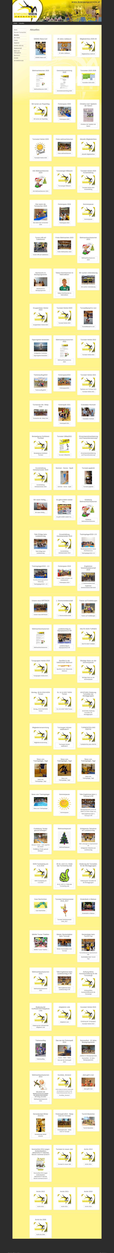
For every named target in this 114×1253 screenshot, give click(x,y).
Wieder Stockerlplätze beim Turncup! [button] (64, 949)
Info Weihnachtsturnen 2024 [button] (40, 191)
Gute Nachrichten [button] (40, 910)
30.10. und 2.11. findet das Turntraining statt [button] (64, 885)
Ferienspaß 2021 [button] (64, 423)
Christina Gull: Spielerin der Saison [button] (88, 125)
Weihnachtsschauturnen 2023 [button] (88, 258)
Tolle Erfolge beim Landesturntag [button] (41, 552)
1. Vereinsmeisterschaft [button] (64, 615)
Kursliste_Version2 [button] (64, 1095)
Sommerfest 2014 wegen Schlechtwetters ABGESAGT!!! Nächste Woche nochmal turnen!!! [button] (41, 1175)
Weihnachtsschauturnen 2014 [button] (40, 1100)
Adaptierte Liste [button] (64, 1022)
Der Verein (17, 37)
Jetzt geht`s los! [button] (88, 1089)
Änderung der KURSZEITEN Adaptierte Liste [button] (40, 1026)
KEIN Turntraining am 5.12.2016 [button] (41, 881)
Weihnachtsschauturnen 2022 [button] (64, 361)
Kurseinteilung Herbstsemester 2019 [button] (64, 552)
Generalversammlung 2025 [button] (64, 91)
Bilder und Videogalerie (17, 51)
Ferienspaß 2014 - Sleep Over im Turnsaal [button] (64, 1130)
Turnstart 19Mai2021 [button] (64, 455)
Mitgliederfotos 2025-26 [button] (88, 54)
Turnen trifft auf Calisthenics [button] (40, 254)
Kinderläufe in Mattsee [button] (88, 913)
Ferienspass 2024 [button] (64, 223)
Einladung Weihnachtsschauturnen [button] (88, 520)
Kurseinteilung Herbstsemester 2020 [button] (41, 485)
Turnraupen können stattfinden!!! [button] (64, 745)
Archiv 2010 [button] (88, 1206)
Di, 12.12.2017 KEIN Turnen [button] (64, 709)
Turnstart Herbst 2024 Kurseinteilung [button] (88, 188)
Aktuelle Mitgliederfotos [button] (88, 154)
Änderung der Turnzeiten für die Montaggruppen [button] (88, 881)
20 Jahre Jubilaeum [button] (64, 53)
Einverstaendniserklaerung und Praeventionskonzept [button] (88, 454)
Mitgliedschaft (18, 48)
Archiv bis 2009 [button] (40, 1234)
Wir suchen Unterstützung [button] (88, 287)
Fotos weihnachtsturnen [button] (64, 153)
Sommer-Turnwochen (20, 32)
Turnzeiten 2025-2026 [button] (88, 82)
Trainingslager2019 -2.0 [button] (88, 553)
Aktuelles (16, 35)
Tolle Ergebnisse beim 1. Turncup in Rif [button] (88, 814)
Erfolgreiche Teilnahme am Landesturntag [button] (88, 849)
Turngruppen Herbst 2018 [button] (40, 675)
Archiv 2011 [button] (64, 1206)
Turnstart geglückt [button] (88, 486)
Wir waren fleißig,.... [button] (40, 512)
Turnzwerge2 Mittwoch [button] (64, 186)
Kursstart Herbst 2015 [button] (88, 1023)
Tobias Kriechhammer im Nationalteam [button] (64, 294)
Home (15, 30)
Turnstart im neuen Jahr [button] (64, 1164)
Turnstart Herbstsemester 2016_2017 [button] (64, 920)
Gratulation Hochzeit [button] (88, 418)
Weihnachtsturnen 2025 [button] (40, 89)
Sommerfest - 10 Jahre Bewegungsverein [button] (88, 1059)
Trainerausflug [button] (41, 1059)
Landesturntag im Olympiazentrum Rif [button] (64, 646)
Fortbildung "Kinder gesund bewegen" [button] (40, 850)
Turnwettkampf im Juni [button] (88, 326)
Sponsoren (17, 55)
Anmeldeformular (19, 60)
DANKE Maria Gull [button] (40, 57)
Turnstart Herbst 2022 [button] (88, 354)
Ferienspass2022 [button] (64, 388)
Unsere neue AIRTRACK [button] (40, 614)
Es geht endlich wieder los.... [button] (64, 517)
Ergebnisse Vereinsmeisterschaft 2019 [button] (88, 586)
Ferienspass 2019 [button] (64, 582)
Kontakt (16, 58)
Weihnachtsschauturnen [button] (40, 647)
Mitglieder (16, 43)
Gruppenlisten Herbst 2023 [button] (40, 324)
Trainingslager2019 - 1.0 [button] (40, 584)
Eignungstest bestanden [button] (40, 355)
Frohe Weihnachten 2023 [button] (64, 251)
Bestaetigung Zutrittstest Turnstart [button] (40, 454)
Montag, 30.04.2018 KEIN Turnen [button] (40, 710)
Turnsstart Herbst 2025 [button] (40, 157)
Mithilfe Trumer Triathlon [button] (40, 949)
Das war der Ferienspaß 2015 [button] (64, 1061)
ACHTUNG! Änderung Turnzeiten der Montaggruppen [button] (88, 712)
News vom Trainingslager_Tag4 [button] (40, 780)
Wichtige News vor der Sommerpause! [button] (88, 678)
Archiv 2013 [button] (88, 1164)
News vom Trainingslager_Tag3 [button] (64, 779)
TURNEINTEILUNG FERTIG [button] (88, 744)
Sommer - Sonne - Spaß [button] (64, 486)
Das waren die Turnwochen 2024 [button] (40, 223)
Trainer (16, 40)
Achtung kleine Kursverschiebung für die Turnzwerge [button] (88, 992)
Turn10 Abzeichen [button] (88, 1128)
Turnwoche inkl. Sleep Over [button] (40, 418)
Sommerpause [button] (88, 219)
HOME (15, 23)
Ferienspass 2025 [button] (64, 119)
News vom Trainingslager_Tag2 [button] (88, 777)
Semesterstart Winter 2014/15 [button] (40, 1135)
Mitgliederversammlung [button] (40, 742)
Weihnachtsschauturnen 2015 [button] (40, 989)
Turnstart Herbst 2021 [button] (88, 391)
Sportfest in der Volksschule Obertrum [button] (64, 670)
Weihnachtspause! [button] (64, 847)
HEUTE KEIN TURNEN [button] (88, 644)
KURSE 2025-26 (18, 45)
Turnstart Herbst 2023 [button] (64, 323)
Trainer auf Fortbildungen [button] (88, 615)
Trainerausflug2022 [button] (40, 390)
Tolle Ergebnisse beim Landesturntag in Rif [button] (64, 988)
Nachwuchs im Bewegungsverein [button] (41, 289)
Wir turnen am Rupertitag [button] (40, 119)
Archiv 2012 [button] (40, 1206)
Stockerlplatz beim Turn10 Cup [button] (88, 957)
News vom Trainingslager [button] (41, 808)
